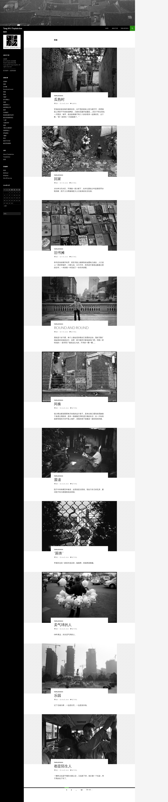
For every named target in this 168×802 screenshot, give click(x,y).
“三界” (5, 120)
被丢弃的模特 (7, 143)
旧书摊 (59, 252)
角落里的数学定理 (8, 115)
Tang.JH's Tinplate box (12, 28)
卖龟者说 (5, 133)
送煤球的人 (6, 130)
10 (81, 790)
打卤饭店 (5, 112)
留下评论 (73, 183)
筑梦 (4, 125)
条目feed (5, 173)
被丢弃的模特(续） (8, 117)
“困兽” (58, 553)
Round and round (71, 327)
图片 (57, 103)
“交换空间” (6, 123)
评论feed (5, 175)
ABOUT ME (115, 28)
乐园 (57, 695)
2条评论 (74, 103)
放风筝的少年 (7, 107)
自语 (4, 159)
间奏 (57, 404)
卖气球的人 (63, 624)
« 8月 (5, 206)
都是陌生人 (63, 766)
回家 (57, 179)
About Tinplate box (8, 154)
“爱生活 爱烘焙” (7, 128)
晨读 (57, 479)
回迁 (4, 138)
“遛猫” (5, 135)
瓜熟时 (59, 99)
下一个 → (89, 790)
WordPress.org (7, 178)
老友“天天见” (6, 141)
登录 (4, 170)
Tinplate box (124, 28)
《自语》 (106, 28)
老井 (4, 110)
